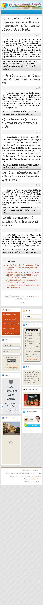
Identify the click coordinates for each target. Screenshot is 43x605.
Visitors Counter (32, 359)
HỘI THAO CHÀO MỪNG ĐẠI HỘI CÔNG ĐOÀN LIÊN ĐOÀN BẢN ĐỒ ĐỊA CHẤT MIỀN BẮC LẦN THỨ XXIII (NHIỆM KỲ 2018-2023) (22, 275)
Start (6, 296)
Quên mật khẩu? (10, 365)
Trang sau (19, 298)
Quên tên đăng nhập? (11, 368)
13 (32, 296)
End (26, 298)
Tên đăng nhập (7, 345)
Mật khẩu (6, 351)
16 (38, 296)
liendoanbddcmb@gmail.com (32, 479)
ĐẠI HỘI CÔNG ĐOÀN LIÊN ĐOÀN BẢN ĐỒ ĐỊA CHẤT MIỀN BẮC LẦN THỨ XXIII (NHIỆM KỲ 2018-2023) (22, 268)
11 (27, 296)
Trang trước (15, 296)
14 (34, 296)
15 (36, 296)
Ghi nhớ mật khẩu (11, 357)
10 (25, 296)
